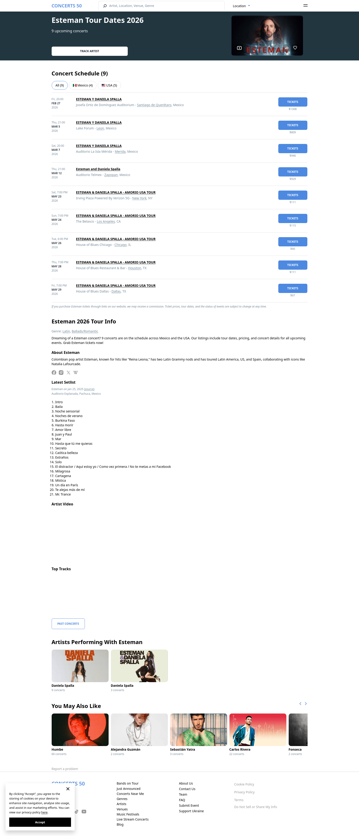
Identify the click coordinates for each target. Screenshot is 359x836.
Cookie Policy (244, 784)
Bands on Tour (128, 783)
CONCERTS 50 (67, 6)
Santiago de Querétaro (154, 105)
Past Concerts (68, 624)
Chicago (120, 244)
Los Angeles (106, 221)
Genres (122, 799)
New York (139, 198)
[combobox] (241, 6)
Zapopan (111, 175)
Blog (120, 824)
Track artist (89, 51)
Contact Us (187, 789)
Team (183, 794)
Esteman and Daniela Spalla (98, 169)
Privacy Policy (244, 792)
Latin (66, 331)
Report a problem (65, 769)
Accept (40, 822)
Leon (100, 128)
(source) (89, 389)
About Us (186, 783)
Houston (134, 268)
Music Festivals (128, 814)
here (44, 812)
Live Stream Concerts (132, 819)
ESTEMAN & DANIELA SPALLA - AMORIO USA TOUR (116, 192)
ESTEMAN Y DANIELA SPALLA (99, 99)
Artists (121, 804)
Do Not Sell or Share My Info (255, 807)
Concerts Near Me (130, 793)
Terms (238, 800)
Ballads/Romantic (85, 331)
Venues (122, 809)
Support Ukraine (191, 811)
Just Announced (128, 788)
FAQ (182, 800)
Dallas (116, 291)
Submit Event (189, 805)
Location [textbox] (239, 6)
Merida (120, 151)
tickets (292, 102)
